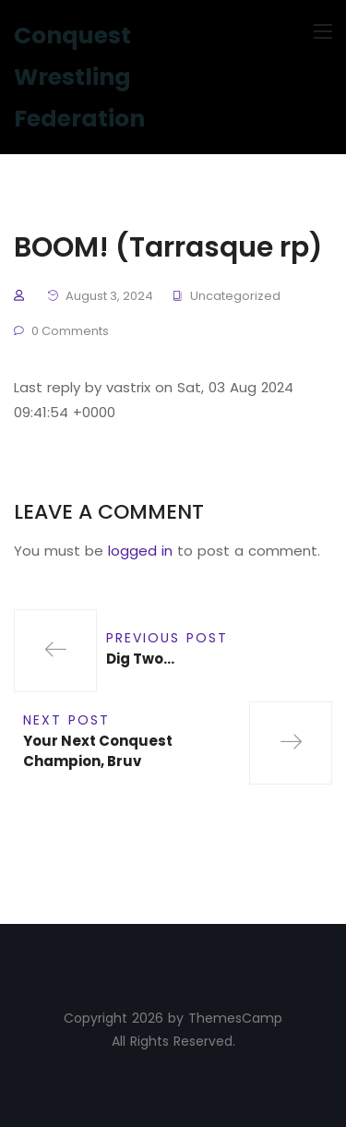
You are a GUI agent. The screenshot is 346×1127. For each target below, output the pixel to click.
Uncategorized (235, 296)
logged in (140, 550)
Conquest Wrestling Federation (79, 77)
